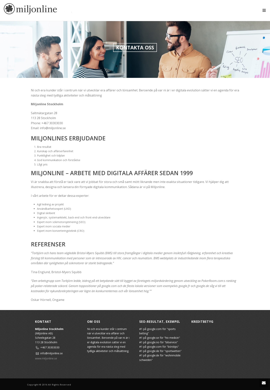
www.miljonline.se (46, 358)
